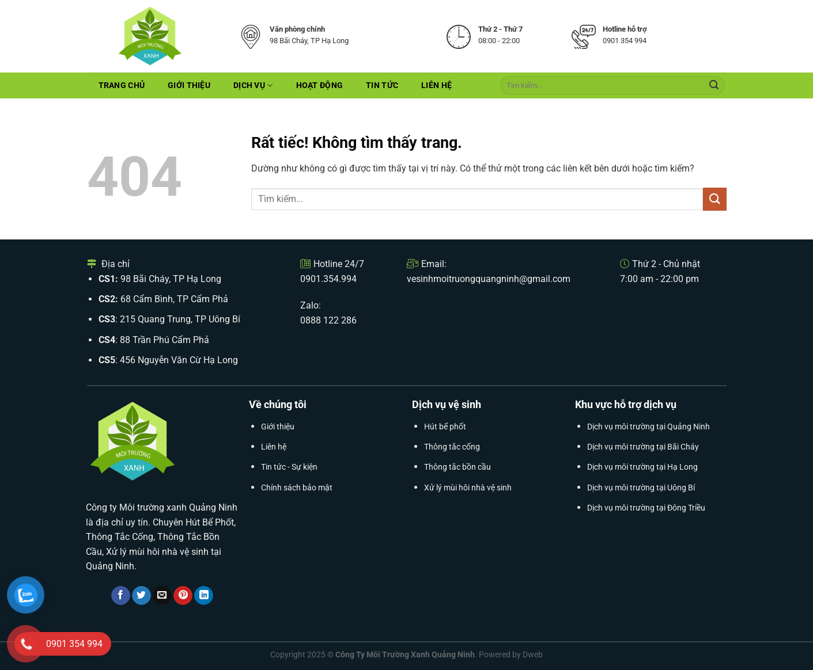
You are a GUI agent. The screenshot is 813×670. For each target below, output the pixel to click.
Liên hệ (436, 85)
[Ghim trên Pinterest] (182, 596)
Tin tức (382, 85)
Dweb (533, 655)
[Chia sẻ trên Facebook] (120, 596)
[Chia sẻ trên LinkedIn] (203, 596)
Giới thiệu (189, 85)
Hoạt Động (319, 85)
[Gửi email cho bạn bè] (162, 596)
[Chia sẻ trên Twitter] (141, 596)
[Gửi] (714, 86)
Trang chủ (122, 85)
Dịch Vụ (253, 85)
